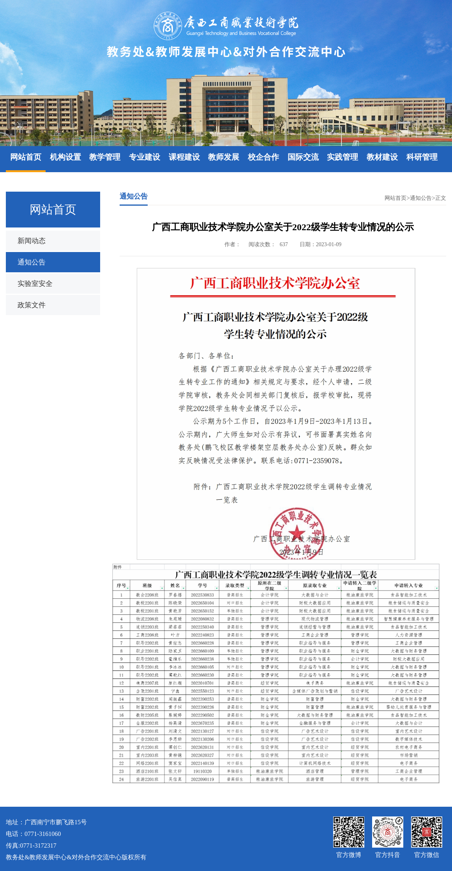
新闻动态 (32, 241)
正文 (440, 198)
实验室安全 (35, 283)
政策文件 (32, 305)
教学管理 (104, 157)
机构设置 (65, 157)
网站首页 (25, 157)
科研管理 (422, 157)
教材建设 (382, 157)
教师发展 (223, 157)
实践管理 (342, 157)
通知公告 (32, 262)
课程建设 (184, 157)
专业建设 (144, 157)
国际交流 (303, 157)
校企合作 (263, 157)
